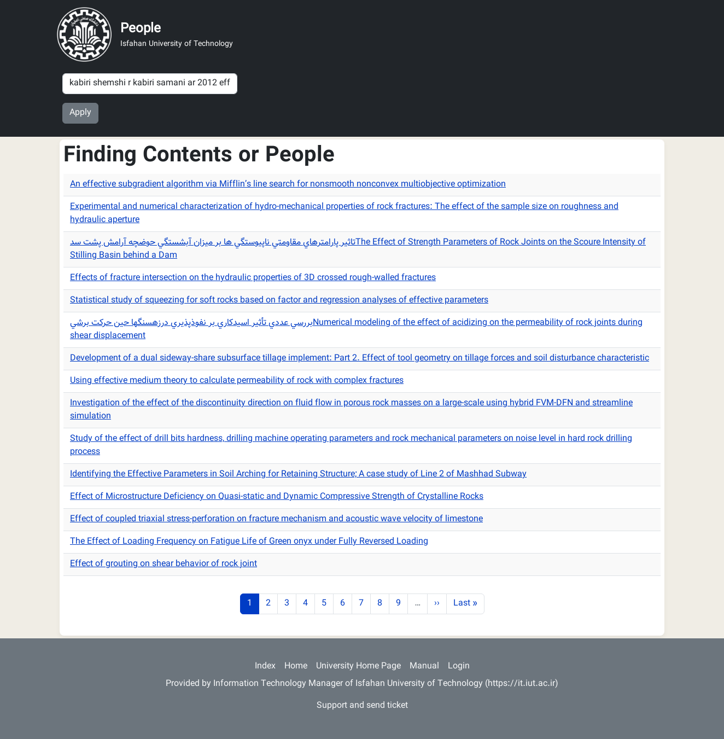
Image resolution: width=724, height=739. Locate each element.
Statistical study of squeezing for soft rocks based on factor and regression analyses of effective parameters (279, 300)
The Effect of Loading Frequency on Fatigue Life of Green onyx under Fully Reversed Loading (249, 542)
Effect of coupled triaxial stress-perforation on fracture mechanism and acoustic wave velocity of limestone (276, 519)
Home (295, 666)
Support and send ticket (362, 706)
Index (265, 666)
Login (459, 666)
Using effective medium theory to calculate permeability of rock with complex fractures (237, 381)
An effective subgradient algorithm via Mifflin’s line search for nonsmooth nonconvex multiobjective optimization (288, 184)
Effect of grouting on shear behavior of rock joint (163, 564)
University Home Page (358, 666)
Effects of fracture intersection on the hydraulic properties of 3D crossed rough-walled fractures (253, 278)
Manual (424, 666)
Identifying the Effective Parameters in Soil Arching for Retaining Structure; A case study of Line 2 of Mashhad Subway (298, 474)
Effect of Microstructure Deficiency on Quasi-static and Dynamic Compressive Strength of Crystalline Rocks (276, 497)
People (140, 29)
